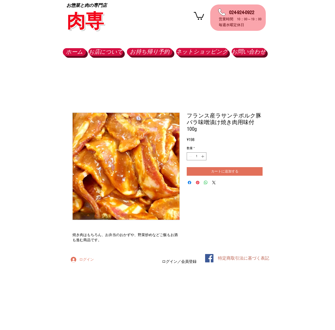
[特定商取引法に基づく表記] (243, 258)
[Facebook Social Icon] (209, 258)
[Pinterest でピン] (197, 182)
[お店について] (105, 52)
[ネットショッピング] (202, 52)
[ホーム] (74, 52)
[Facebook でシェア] (189, 182)
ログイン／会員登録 (179, 261)
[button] (199, 15)
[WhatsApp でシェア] (205, 182)
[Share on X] (213, 182)
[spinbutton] (196, 156)
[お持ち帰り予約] (149, 52)
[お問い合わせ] (249, 52)
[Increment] (203, 156)
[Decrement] (190, 156)
